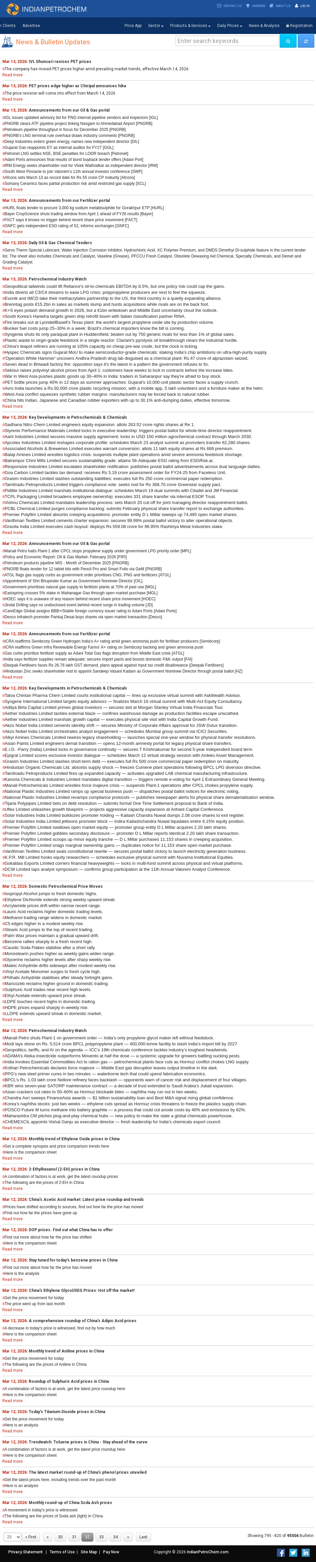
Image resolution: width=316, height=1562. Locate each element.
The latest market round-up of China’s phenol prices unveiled (87, 1472)
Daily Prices (229, 25)
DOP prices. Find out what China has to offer (71, 1230)
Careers (255, 6)
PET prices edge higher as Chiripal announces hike (77, 86)
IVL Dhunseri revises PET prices (60, 61)
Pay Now (111, 1552)
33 (101, 1537)
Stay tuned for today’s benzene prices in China (73, 1260)
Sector (156, 25)
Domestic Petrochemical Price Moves (66, 886)
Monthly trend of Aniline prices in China (66, 1351)
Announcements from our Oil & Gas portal (69, 110)
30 (60, 1537)
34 (115, 1537)
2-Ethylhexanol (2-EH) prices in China (64, 1169)
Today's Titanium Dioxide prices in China (67, 1411)
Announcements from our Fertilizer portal (69, 200)
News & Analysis (264, 25)
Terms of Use (62, 1552)
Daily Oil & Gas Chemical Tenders (60, 243)
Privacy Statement (25, 1552)
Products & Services (190, 25)
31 (74, 1537)
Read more (12, 75)
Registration (299, 25)
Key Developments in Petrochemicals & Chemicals (78, 417)
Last (143, 1537)
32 (87, 1537)
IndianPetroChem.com (208, 1552)
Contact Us (229, 6)
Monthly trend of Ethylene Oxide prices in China (74, 1139)
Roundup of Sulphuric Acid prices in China (69, 1381)
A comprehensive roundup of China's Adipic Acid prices (82, 1320)
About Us (280, 6)
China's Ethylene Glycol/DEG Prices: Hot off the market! (81, 1290)
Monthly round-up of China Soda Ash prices (70, 1502)
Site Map (89, 1552)
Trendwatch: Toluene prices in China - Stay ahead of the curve (88, 1442)
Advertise (31, 25)
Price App (132, 25)
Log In (302, 6)
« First (30, 1537)
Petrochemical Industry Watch (57, 279)
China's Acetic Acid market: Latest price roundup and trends (86, 1199)
